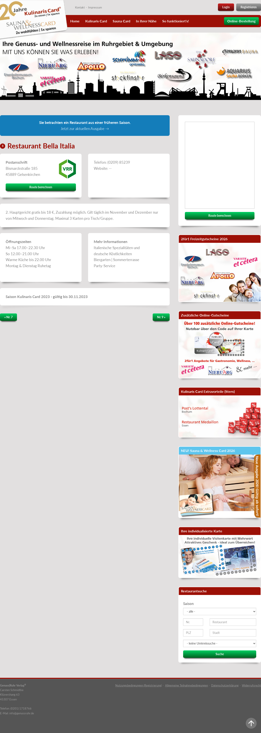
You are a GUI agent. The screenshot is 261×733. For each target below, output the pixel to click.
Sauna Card (121, 21)
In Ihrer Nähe (146, 21)
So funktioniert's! (175, 21)
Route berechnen (40, 187)
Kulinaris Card (96, 21)
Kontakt (80, 7)
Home (75, 21)
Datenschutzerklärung (225, 685)
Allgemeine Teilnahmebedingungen (186, 685)
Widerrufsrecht (251, 685)
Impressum (95, 7)
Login (226, 7)
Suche (220, 654)
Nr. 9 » (161, 317)
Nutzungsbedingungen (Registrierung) (138, 685)
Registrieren (249, 7)
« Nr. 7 (8, 317)
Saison (188, 603)
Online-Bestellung (241, 21)
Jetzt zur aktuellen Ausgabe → (85, 128)
